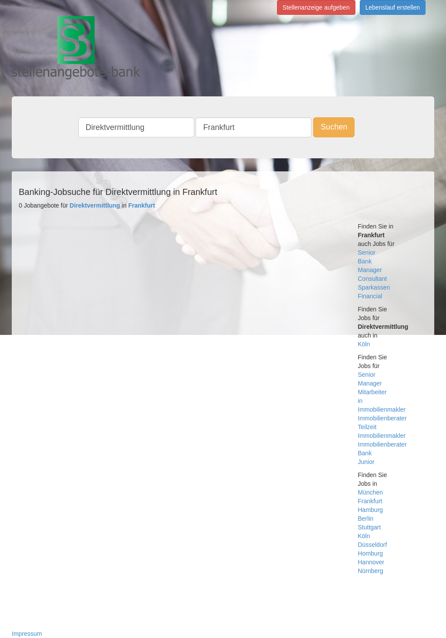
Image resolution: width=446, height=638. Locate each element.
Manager (370, 269)
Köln (364, 344)
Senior (366, 252)
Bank (365, 261)
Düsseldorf (372, 544)
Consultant (372, 278)
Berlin (366, 518)
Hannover (371, 562)
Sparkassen (374, 287)
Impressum (27, 633)
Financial (370, 296)
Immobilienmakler (382, 409)
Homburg (370, 553)
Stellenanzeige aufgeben (316, 7)
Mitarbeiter (372, 392)
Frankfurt (370, 501)
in (360, 400)
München (370, 492)
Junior (366, 461)
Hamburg (370, 509)
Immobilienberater (382, 418)
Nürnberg (370, 570)
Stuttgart (369, 527)
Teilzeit (367, 426)
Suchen (334, 127)
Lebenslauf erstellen (392, 7)
